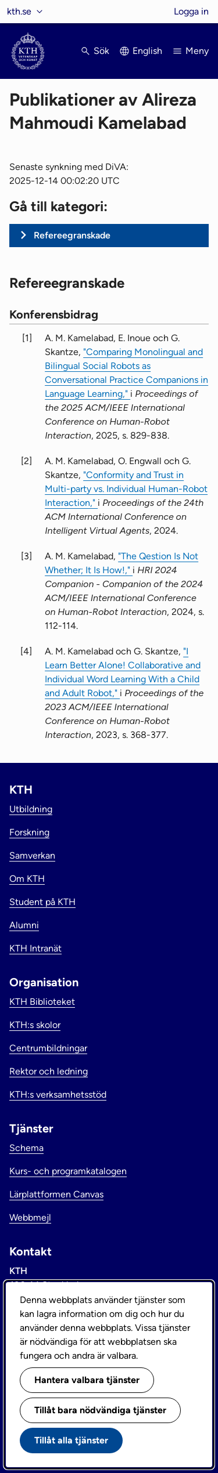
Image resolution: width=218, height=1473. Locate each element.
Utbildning (30, 809)
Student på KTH (42, 901)
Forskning (29, 832)
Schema (26, 1147)
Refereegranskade (72, 235)
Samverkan (32, 855)
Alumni (24, 925)
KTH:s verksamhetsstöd (57, 1094)
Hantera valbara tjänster (87, 1379)
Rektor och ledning (48, 1071)
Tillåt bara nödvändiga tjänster (100, 1410)
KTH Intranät (35, 948)
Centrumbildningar (48, 1048)
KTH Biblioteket (42, 1001)
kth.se (19, 11)
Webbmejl (30, 1217)
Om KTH (27, 878)
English (147, 50)
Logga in (191, 11)
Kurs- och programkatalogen (68, 1171)
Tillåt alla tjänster (71, 1440)
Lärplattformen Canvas (56, 1194)
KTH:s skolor (34, 1024)
